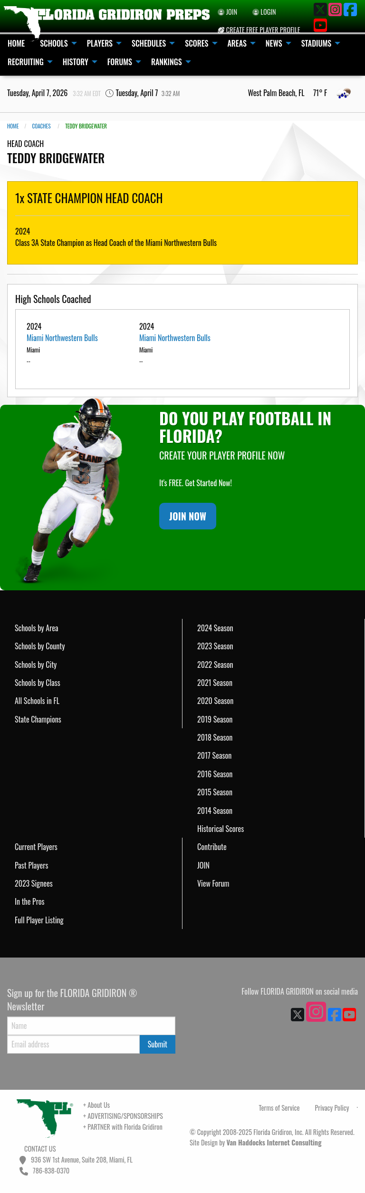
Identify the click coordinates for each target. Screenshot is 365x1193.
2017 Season (214, 755)
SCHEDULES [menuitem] (149, 43)
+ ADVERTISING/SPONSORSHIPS (123, 1116)
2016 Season (214, 774)
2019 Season (214, 719)
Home (13, 126)
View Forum (213, 883)
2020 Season (215, 700)
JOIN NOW (187, 516)
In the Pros (30, 901)
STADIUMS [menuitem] (316, 43)
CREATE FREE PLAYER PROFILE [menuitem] (259, 30)
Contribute (212, 846)
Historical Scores (220, 828)
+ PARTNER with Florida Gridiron (123, 1127)
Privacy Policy (332, 1108)
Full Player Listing (39, 920)
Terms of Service (279, 1108)
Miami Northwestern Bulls (62, 337)
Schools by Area (36, 628)
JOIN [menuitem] (227, 12)
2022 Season (215, 664)
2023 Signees (34, 883)
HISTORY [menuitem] (75, 62)
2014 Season (214, 810)
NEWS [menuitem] (274, 43)
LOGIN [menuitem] (264, 12)
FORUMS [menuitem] (119, 62)
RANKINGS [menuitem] (166, 62)
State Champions (38, 719)
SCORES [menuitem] (196, 43)
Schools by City (36, 664)
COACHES (41, 126)
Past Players (31, 865)
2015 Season (214, 792)
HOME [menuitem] (16, 43)
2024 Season (215, 628)
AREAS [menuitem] (237, 43)
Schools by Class (37, 682)
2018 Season (214, 737)
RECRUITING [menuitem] (26, 62)
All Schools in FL (37, 700)
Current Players (36, 846)
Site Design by (255, 1142)
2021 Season (214, 682)
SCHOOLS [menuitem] (54, 43)
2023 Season (215, 646)
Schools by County (40, 646)
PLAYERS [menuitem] (100, 43)
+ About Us (96, 1105)
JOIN (203, 865)
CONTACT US (39, 1149)
